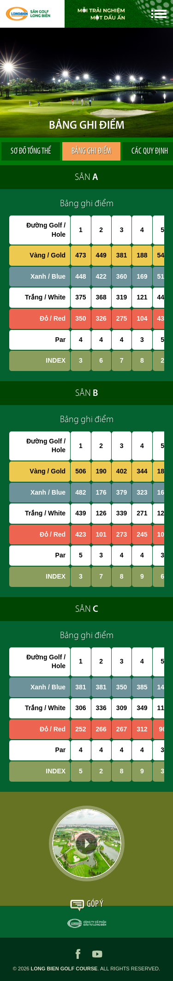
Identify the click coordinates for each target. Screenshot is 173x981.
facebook (78, 954)
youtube (97, 954)
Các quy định (137, 151)
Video (87, 843)
